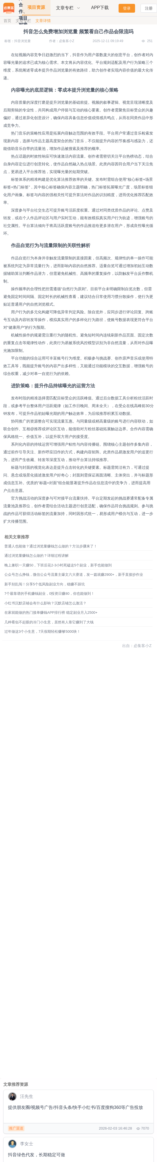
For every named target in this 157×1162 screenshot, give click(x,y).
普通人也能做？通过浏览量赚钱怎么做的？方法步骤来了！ (50, 546)
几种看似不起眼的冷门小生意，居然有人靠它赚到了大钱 (49, 622)
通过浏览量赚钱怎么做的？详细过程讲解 (36, 555)
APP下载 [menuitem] (100, 7)
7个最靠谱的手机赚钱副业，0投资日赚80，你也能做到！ (49, 593)
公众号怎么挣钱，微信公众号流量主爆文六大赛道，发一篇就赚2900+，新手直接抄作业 (73, 574)
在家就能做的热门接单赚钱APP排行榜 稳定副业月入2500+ (50, 612)
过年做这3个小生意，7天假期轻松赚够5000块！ (42, 631)
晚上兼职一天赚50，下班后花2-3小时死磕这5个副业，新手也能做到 (58, 565)
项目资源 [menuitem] (36, 7)
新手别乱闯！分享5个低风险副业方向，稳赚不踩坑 (44, 584)
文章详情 (43, 20)
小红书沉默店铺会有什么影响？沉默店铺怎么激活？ (45, 603)
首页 (7, 20)
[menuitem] (68, 8)
